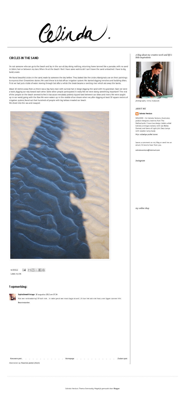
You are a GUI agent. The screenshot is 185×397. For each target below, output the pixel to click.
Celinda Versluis (145, 113)
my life (18, 274)
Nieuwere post (16, 358)
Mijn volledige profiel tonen (147, 134)
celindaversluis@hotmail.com (148, 150)
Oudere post (122, 358)
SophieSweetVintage (26, 294)
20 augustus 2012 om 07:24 (46, 294)
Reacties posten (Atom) (30, 363)
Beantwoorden (24, 302)
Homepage (69, 358)
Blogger (116, 388)
